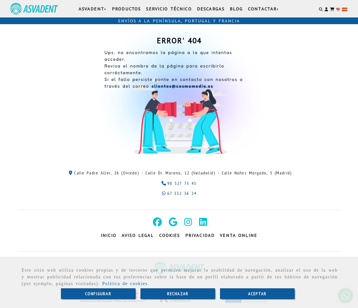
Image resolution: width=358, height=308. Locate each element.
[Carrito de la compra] (332, 9)
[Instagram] (188, 224)
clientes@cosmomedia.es (182, 86)
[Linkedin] (203, 224)
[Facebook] (157, 224)
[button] (326, 9)
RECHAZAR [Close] (177, 294)
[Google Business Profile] (173, 224)
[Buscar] (321, 9)
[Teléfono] (179, 183)
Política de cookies (125, 283)
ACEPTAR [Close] (257, 294)
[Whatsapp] (179, 193)
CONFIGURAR (98, 294)
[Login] (338, 9)
